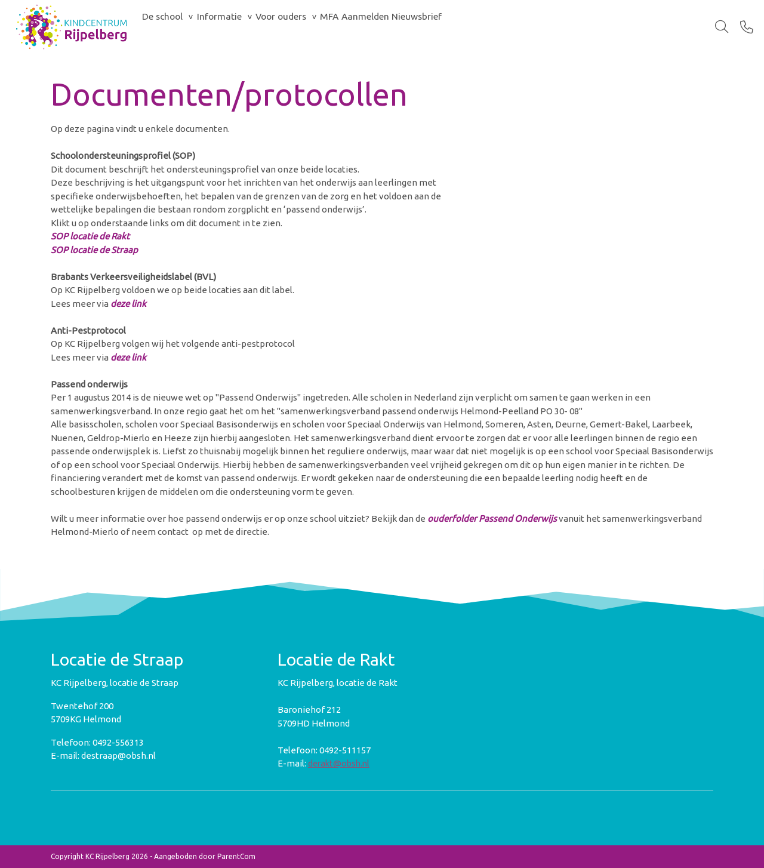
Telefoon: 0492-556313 (97, 742)
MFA (387, 27)
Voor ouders (323, 27)
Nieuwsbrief (505, 27)
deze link (128, 303)
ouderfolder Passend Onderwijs (492, 518)
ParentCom (236, 856)
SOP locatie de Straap (94, 250)
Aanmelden (437, 27)
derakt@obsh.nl (338, 763)
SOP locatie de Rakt (90, 236)
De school (171, 27)
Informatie (243, 27)
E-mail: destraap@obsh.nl (103, 755)
